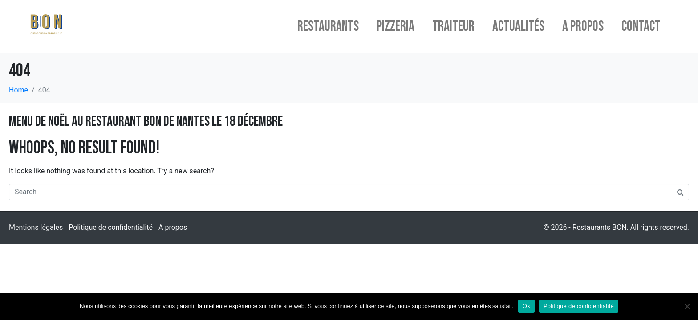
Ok (526, 306)
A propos (583, 26)
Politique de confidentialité (111, 227)
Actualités (518, 26)
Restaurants (328, 26)
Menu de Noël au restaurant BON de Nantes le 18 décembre (146, 121)
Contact (641, 26)
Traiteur (453, 26)
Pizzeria (395, 26)
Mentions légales (36, 227)
